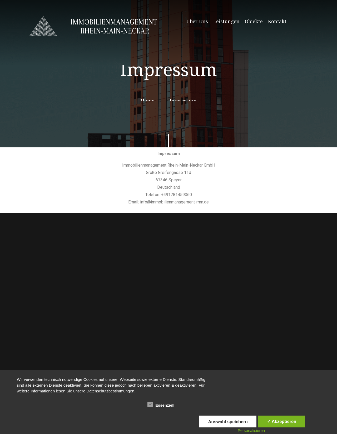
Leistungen (226, 21)
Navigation (40, 324)
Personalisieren (251, 430)
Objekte (254, 21)
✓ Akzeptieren (281, 421)
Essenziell (161, 404)
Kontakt (277, 21)
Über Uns (197, 21)
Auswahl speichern (227, 421)
